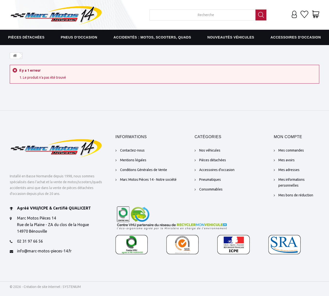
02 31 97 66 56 (30, 241)
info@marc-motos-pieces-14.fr (44, 251)
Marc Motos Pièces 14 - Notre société (148, 179)
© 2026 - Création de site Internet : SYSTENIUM (45, 287)
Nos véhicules (209, 150)
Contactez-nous (132, 150)
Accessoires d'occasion (296, 37)
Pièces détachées (26, 37)
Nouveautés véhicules (230, 37)
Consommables (211, 189)
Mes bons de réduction (295, 195)
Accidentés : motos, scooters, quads (152, 37)
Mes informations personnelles (291, 182)
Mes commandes (291, 150)
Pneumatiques (210, 179)
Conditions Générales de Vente (143, 170)
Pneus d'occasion (79, 37)
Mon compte (288, 137)
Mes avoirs (286, 160)
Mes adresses (289, 170)
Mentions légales (133, 160)
